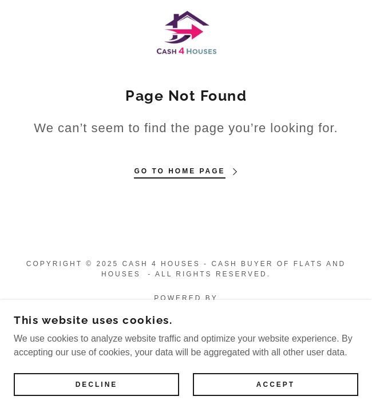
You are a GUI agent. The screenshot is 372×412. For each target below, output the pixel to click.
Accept (275, 385)
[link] (186, 32)
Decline (97, 385)
